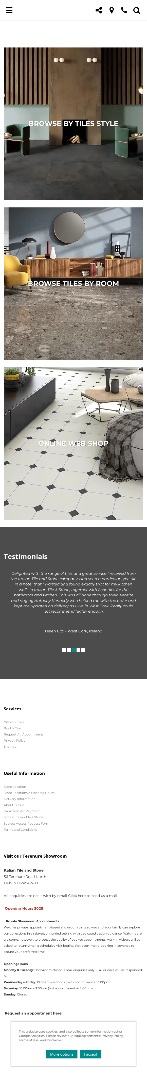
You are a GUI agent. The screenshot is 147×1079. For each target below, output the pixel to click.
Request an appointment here (33, 1013)
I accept (90, 1054)
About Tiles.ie (14, 805)
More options (61, 1054)
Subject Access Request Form (26, 823)
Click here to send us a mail (92, 895)
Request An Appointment (23, 734)
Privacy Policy (14, 740)
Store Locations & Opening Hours (29, 793)
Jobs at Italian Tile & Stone (23, 817)
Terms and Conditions (20, 829)
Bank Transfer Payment (22, 811)
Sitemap (10, 746)
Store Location (15, 787)
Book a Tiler (13, 728)
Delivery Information (19, 799)
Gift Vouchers (14, 722)
